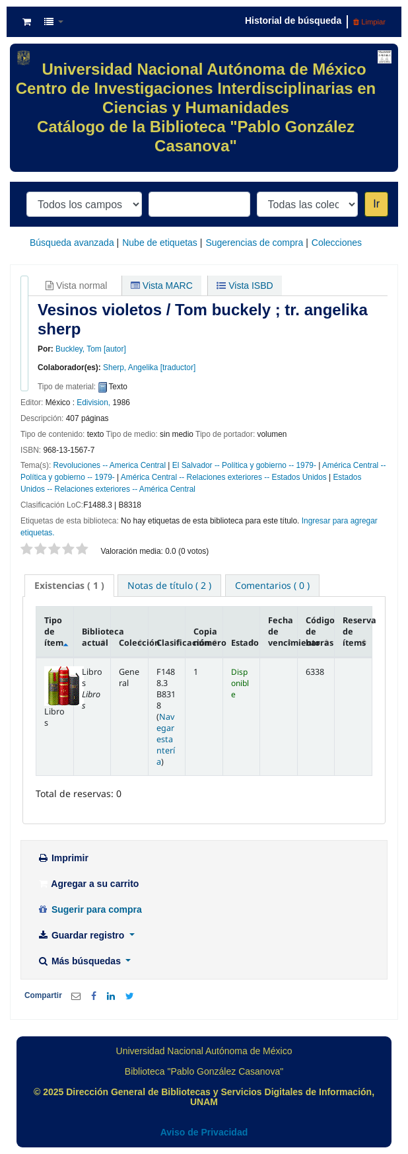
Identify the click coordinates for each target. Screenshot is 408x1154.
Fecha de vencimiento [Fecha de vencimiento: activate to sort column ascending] (282, 631)
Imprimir (62, 858)
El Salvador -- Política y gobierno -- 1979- (244, 465)
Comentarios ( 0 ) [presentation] (272, 585)
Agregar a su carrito (88, 883)
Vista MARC (162, 285)
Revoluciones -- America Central (109, 465)
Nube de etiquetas (159, 242)
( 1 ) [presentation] (69, 585)
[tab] (69, 585)
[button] (26, 22)
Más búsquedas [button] (80, 961)
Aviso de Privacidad (204, 1132)
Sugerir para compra (89, 909)
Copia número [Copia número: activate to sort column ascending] (207, 637)
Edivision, (93, 402)
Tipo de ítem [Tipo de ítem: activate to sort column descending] (53, 631)
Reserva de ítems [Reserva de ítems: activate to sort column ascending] (357, 631)
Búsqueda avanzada (72, 242)
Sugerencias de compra (254, 242)
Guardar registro (82, 935)
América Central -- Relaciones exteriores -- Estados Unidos (224, 477)
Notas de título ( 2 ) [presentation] (169, 585)
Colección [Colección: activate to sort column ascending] (133, 642)
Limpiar (369, 22)
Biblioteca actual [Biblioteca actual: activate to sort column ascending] (96, 637)
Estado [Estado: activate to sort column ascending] (245, 642)
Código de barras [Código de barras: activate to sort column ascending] (320, 631)
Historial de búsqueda (293, 20)
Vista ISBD (245, 285)
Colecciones (337, 242)
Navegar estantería (165, 739)
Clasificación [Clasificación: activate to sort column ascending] (171, 642)
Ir (376, 204)
